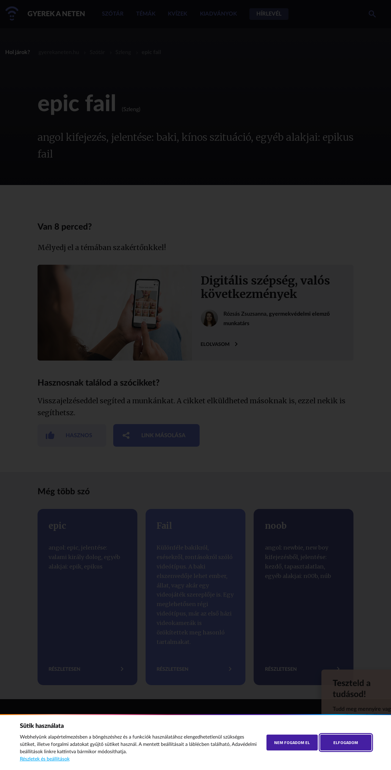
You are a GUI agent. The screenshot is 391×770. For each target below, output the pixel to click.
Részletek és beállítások (45, 759)
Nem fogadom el (292, 742)
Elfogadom (345, 742)
